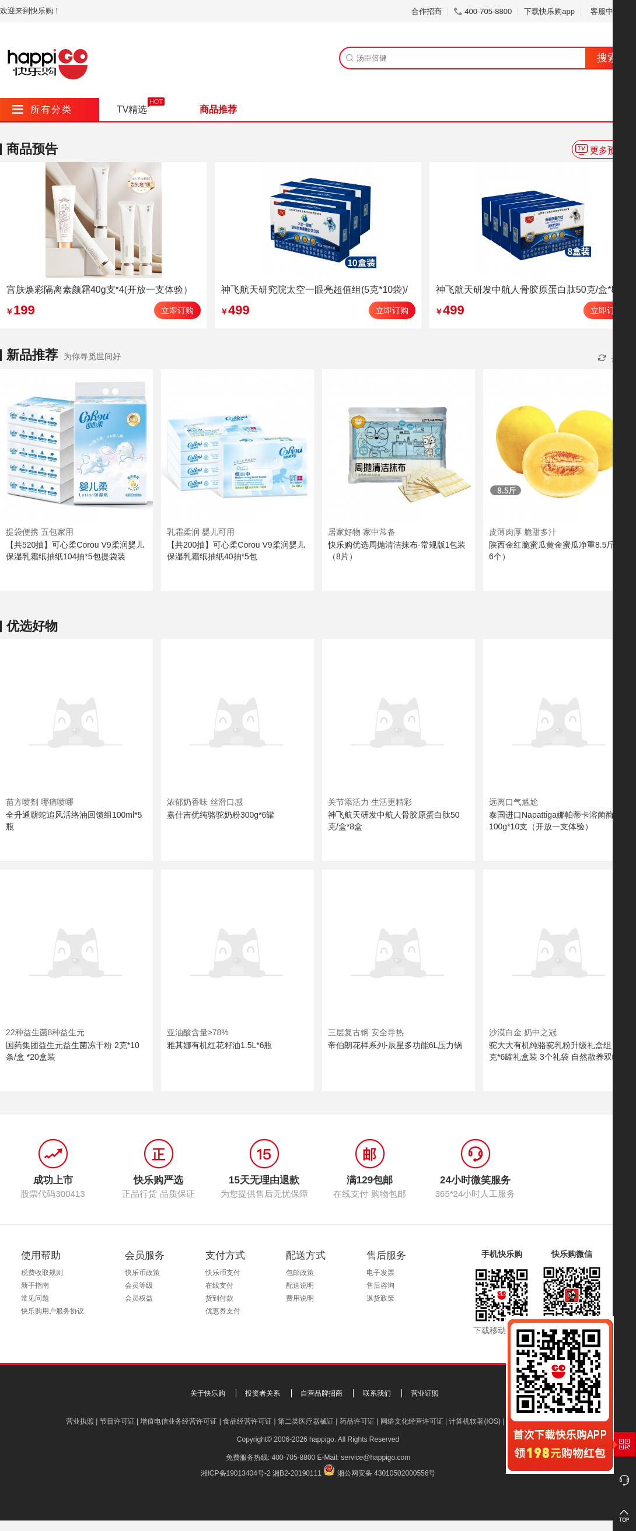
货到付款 (219, 1298)
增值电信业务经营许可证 (178, 1421)
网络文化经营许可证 (411, 1421)
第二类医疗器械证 (306, 1421)
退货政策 (380, 1298)
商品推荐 (218, 109)
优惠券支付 (222, 1311)
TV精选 (132, 109)
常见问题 (35, 1298)
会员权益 (139, 1298)
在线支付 (219, 1285)
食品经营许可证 (247, 1421)
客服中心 (610, 11)
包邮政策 (300, 1273)
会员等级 (139, 1285)
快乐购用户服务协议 (52, 1311)
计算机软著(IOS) (475, 1421)
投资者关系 (262, 1393)
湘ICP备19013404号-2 (236, 1473)
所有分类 (42, 109)
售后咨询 (380, 1285)
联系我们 (377, 1393)
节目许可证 (117, 1421)
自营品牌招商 (321, 1393)
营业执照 (80, 1421)
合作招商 (426, 11)
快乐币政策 (142, 1273)
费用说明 (300, 1298)
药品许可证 (357, 1421)
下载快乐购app (549, 11)
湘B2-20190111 (297, 1473)
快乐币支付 (222, 1273)
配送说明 (300, 1285)
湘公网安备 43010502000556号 (386, 1473)
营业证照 (425, 1393)
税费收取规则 (42, 1273)
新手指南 (35, 1285)
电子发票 (380, 1273)
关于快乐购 (207, 1393)
